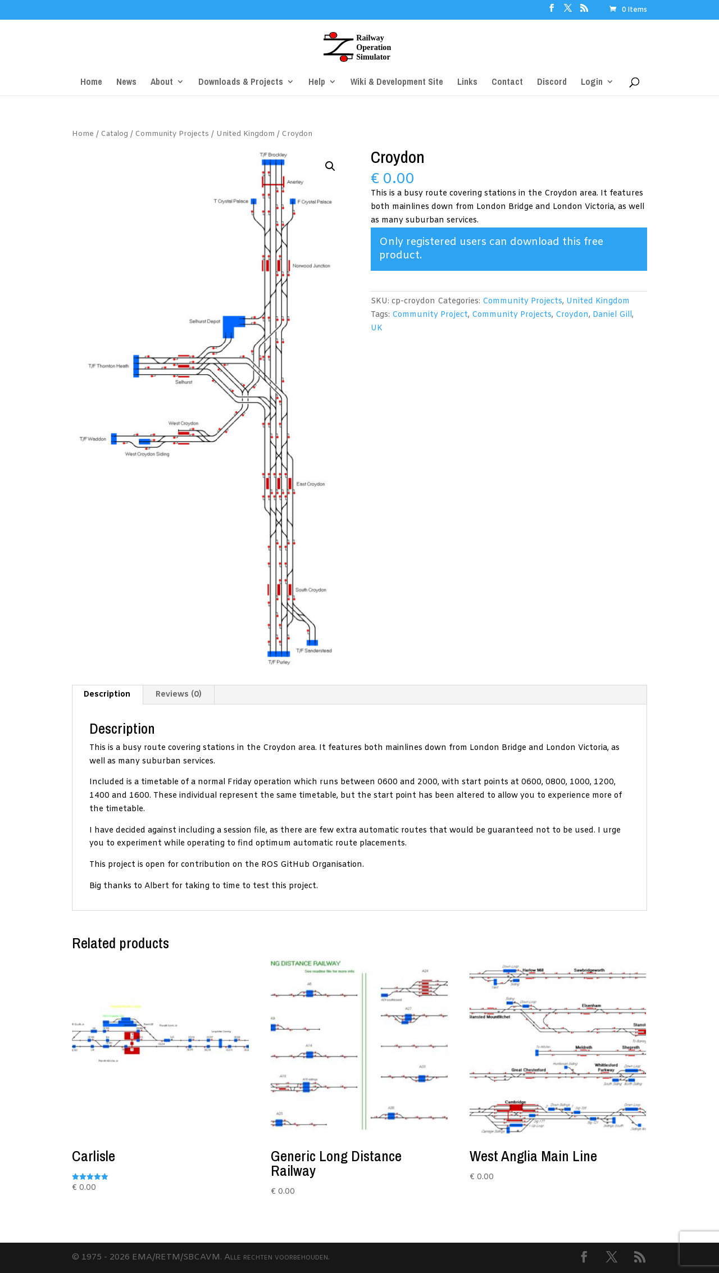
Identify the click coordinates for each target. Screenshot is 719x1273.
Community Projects (172, 134)
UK (377, 328)
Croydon (572, 315)
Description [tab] (107, 694)
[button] (330, 166)
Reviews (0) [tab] (179, 694)
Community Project (430, 315)
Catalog (114, 134)
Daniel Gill (612, 315)
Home (83, 134)
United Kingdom (245, 134)
